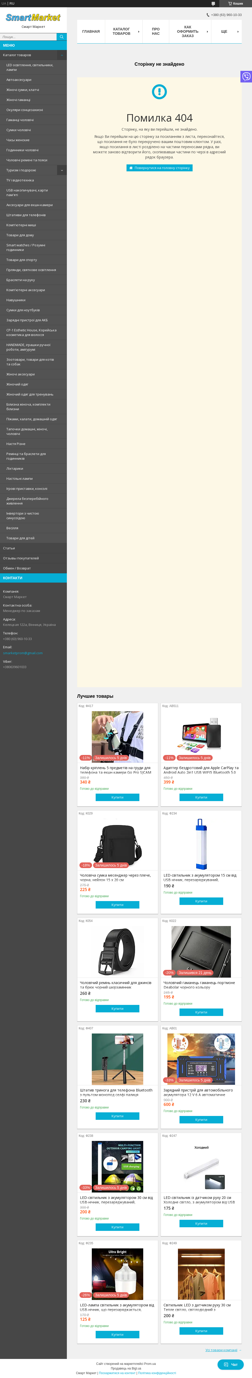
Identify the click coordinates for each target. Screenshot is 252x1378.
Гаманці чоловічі (20, 119)
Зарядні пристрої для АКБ (27, 320)
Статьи (9, 548)
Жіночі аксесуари (20, 374)
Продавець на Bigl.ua (126, 1368)
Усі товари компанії (221, 1350)
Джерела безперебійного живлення (27, 501)
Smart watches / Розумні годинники (25, 247)
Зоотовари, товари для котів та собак (30, 361)
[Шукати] (62, 37)
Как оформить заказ (188, 31)
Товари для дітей (20, 538)
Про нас (156, 31)
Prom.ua (150, 1364)
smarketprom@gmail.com (23, 653)
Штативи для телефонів (26, 215)
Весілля (12, 528)
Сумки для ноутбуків (23, 310)
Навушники (15, 300)
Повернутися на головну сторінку (162, 167)
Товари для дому (20, 235)
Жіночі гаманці (18, 99)
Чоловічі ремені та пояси (26, 160)
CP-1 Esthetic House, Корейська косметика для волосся (31, 332)
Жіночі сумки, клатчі (22, 89)
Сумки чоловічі (18, 130)
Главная (91, 31)
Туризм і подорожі (21, 170)
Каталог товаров (17, 55)
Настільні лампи (19, 478)
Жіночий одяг (17, 384)
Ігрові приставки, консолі (26, 488)
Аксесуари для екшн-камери (29, 205)
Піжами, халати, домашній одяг (31, 419)
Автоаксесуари (18, 79)
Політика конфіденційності (157, 1373)
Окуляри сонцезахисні (24, 109)
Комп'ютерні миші (21, 225)
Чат (231, 1364)
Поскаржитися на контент (117, 1373)
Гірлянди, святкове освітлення (31, 269)
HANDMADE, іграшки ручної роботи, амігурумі (28, 347)
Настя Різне (15, 443)
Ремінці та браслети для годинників (26, 456)
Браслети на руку (20, 280)
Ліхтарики (14, 468)
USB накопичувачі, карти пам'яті (27, 192)
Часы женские (18, 140)
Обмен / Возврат (17, 568)
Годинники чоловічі (22, 150)
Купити (117, 797)
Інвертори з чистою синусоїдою (22, 515)
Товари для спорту (21, 259)
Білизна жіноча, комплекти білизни (28, 406)
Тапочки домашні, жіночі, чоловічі (27, 431)
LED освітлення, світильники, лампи (29, 67)
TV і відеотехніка (20, 180)
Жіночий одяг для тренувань (29, 394)
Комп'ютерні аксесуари (25, 290)
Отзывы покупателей (21, 558)
